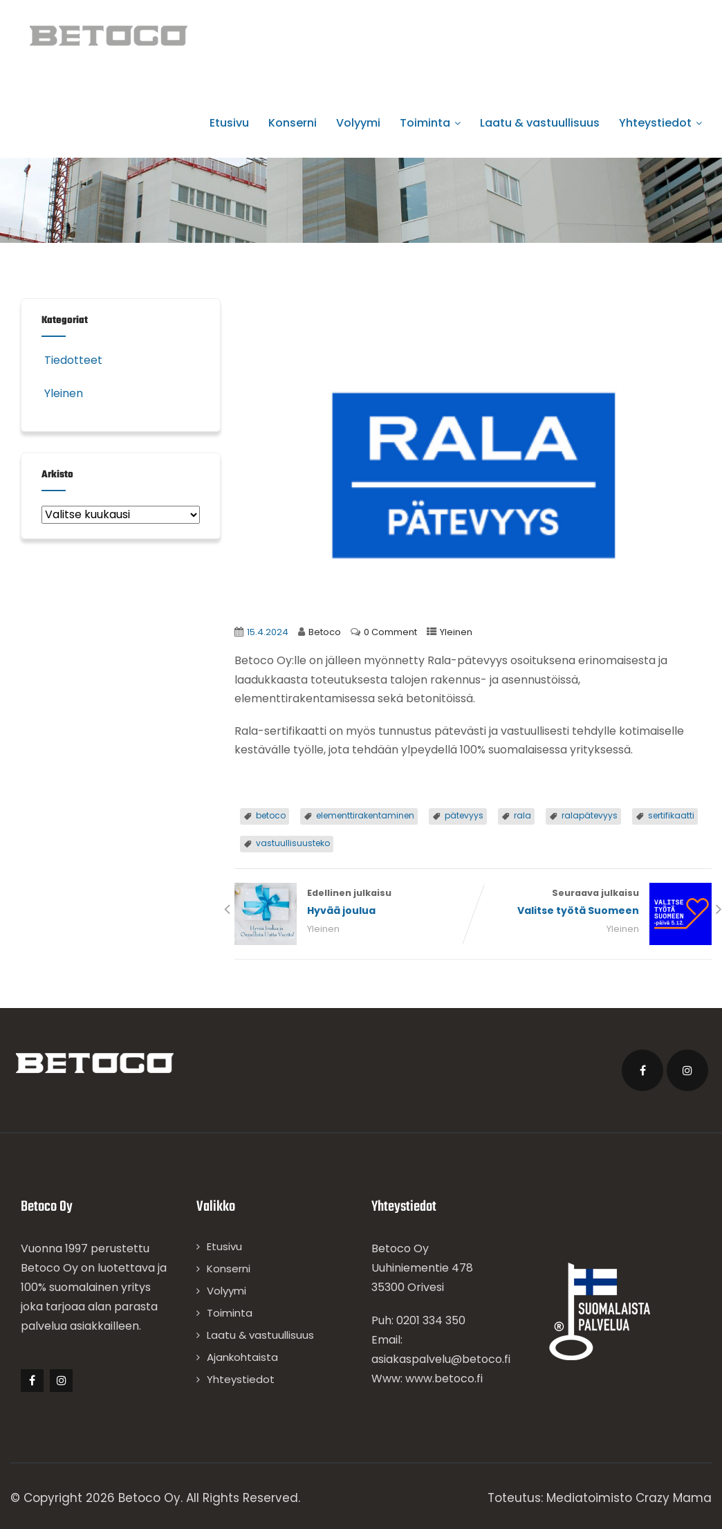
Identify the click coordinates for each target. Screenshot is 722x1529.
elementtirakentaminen (365, 815)
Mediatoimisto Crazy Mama (629, 1498)
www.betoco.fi (444, 1378)
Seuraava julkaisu (592, 903)
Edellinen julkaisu (353, 903)
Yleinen (456, 632)
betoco (271, 815)
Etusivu (229, 123)
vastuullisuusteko (293, 843)
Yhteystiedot (660, 123)
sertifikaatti (671, 815)
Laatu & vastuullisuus (540, 123)
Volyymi (358, 123)
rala (522, 815)
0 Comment (390, 632)
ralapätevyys (590, 815)
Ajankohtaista (242, 1357)
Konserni (292, 123)
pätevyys (464, 815)
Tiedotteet (71, 360)
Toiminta (430, 123)
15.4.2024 (267, 632)
